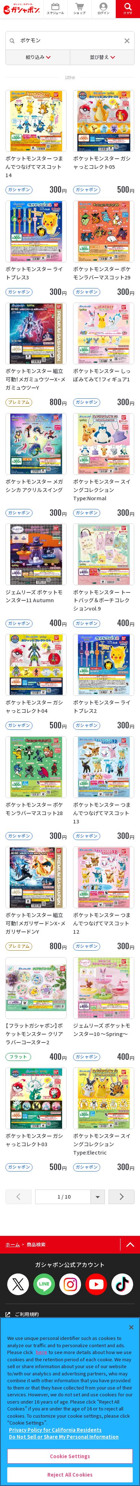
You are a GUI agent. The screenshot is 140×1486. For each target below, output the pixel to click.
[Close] (131, 1327)
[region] (70, 1401)
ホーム (12, 1244)
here (41, 1352)
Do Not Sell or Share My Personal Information (64, 1436)
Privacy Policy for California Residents (55, 1429)
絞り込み (35, 56)
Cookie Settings (70, 1456)
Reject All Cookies (70, 1474)
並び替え (99, 56)
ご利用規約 (22, 1314)
